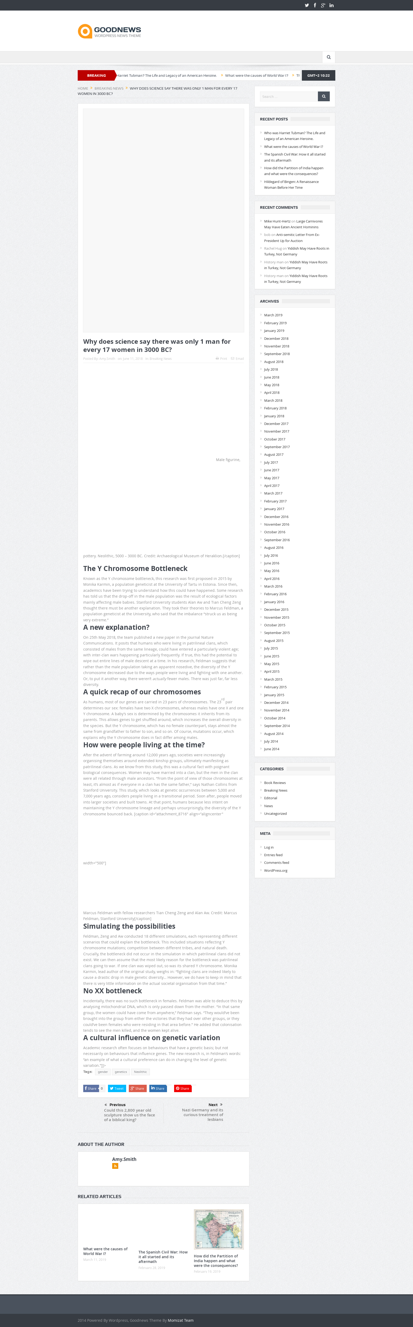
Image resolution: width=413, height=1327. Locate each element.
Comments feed (276, 862)
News (268, 805)
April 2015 (271, 671)
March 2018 (273, 400)
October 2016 (274, 532)
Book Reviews (275, 782)
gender (103, 1072)
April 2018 (271, 392)
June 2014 (271, 749)
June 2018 (271, 377)
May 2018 (271, 384)
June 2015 (271, 656)
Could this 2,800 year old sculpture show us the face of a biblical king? (129, 1114)
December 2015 (276, 609)
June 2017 (271, 470)
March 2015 (273, 679)
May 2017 (271, 478)
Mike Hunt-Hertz (277, 221)
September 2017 (277, 446)
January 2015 (274, 694)
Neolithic (140, 1072)
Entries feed (273, 855)
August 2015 (273, 640)
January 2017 (274, 508)
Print (221, 358)
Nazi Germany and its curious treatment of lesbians (202, 1114)
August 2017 (273, 454)
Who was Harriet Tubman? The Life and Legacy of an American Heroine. (165, 75)
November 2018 (276, 346)
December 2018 (276, 338)
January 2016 (274, 601)
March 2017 (273, 493)
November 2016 (276, 524)
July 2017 (271, 462)
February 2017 (275, 501)
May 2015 (271, 663)
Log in (269, 847)
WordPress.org (275, 870)
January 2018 (274, 416)
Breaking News (161, 358)
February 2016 (275, 594)
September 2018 (277, 353)
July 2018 (271, 369)
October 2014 (274, 718)
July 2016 (271, 555)
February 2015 (275, 687)
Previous (115, 1105)
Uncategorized (275, 813)
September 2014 (277, 725)
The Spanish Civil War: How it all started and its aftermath (163, 1256)
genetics (121, 1072)
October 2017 (274, 439)
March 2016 (273, 586)
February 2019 (275, 323)
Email (237, 358)
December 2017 (276, 423)
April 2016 (271, 578)
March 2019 (273, 315)
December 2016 (276, 516)
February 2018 (275, 408)
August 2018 (273, 361)
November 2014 (276, 710)
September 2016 (277, 539)
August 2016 (273, 547)
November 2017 (276, 431)
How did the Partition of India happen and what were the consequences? (216, 1260)
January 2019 (274, 330)
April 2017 (271, 485)
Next (216, 1105)
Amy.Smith (107, 358)
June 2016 (271, 563)
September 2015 (277, 632)
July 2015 (271, 648)
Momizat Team (181, 1320)
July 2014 (271, 741)
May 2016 (271, 570)
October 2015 (274, 625)
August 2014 (273, 733)
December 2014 (276, 702)
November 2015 (276, 617)
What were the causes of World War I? (263, 75)
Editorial (270, 798)
